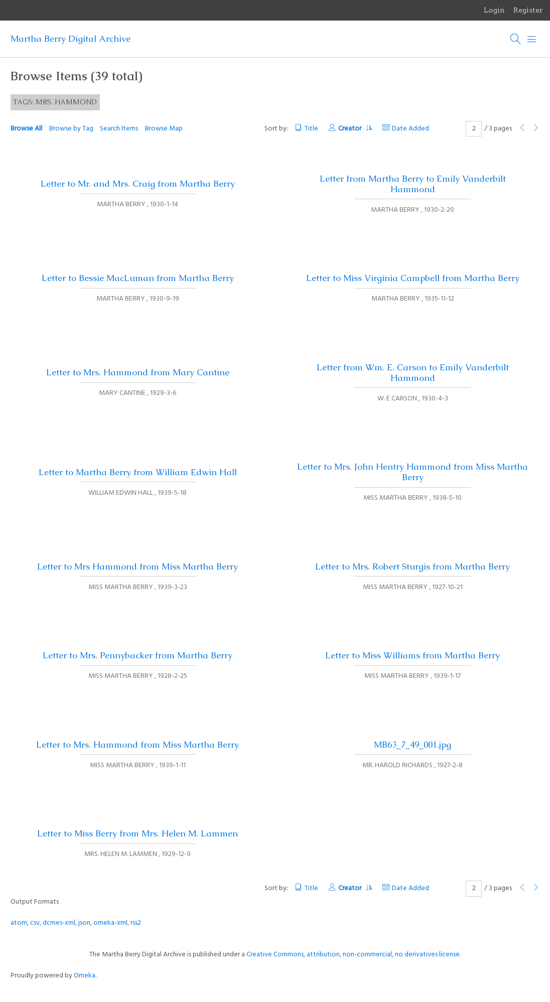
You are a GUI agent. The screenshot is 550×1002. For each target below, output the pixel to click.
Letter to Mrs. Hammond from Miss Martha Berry (137, 744)
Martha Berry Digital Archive (70, 38)
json (84, 923)
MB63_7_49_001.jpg (412, 744)
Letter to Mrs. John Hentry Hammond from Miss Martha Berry (412, 472)
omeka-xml (110, 923)
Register (528, 10)
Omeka (84, 975)
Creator (354, 128)
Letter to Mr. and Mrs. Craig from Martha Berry (138, 183)
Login (494, 10)
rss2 (135, 923)
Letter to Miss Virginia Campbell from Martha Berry (412, 277)
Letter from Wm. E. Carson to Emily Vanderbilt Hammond (413, 372)
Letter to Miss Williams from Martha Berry (412, 655)
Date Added (410, 128)
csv (35, 923)
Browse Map (164, 128)
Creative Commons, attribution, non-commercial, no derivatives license (353, 954)
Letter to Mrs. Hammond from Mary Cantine (137, 372)
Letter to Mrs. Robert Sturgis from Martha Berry (412, 566)
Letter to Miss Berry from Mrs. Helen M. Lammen (137, 833)
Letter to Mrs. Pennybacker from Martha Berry (137, 655)
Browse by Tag (71, 128)
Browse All (26, 128)
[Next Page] (535, 128)
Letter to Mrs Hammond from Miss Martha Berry (137, 566)
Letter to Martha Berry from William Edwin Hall (138, 472)
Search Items (119, 128)
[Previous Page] (522, 128)
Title (311, 128)
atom (19, 923)
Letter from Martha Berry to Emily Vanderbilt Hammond (413, 184)
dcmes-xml (59, 923)
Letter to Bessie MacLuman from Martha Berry (138, 277)
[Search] (516, 39)
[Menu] (532, 39)
